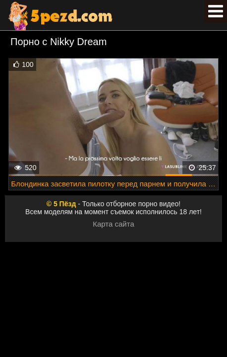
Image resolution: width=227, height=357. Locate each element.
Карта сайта (113, 224)
